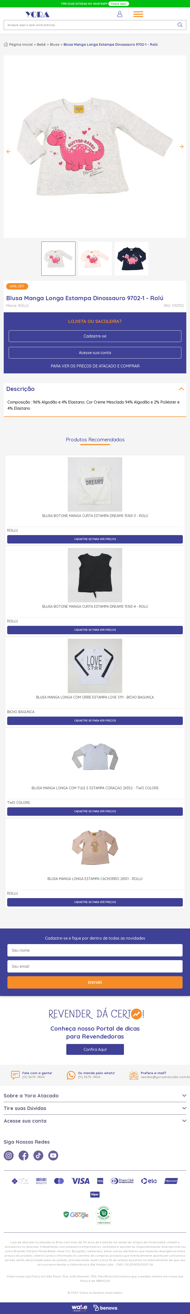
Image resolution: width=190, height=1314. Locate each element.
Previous (9, 152)
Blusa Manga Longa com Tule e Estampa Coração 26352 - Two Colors (95, 788)
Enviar (95, 982)
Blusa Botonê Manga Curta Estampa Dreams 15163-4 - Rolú (95, 607)
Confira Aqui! (95, 1049)
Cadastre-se (95, 336)
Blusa (54, 44)
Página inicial (21, 44)
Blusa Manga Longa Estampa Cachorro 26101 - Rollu (95, 879)
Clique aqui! (119, 3)
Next (181, 147)
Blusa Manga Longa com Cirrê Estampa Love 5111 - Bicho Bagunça (95, 698)
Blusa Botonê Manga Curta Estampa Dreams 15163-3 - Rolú (95, 516)
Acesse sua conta (95, 352)
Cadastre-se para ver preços (95, 539)
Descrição (20, 388)
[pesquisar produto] (180, 25)
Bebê (41, 44)
